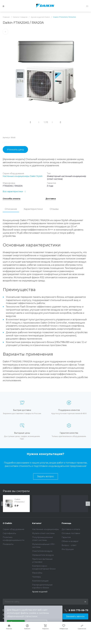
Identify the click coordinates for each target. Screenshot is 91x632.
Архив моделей (39, 591)
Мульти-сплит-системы (43, 533)
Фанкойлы (37, 573)
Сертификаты (9, 533)
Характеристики (33, 209)
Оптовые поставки (71, 533)
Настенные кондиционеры (45, 529)
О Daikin (7, 523)
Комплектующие (40, 581)
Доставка (51, 199)
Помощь (66, 523)
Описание (11, 209)
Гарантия (66, 537)
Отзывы (54, 209)
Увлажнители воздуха (43, 555)
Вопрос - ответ (69, 545)
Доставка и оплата (71, 529)
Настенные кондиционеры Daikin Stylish (23, 176)
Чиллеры (36, 577)
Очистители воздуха (42, 551)
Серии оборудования (13, 529)
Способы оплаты (11, 199)
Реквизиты (8, 544)
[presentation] (3, 503)
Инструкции (68, 549)
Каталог (37, 523)
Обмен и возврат (70, 541)
